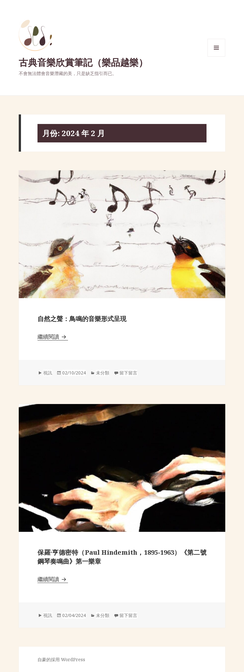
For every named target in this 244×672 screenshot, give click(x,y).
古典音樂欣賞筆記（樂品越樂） (83, 62)
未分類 (102, 373)
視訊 (47, 373)
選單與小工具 (216, 56)
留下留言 (128, 373)
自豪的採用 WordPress (61, 659)
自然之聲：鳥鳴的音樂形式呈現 (81, 318)
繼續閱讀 (52, 336)
